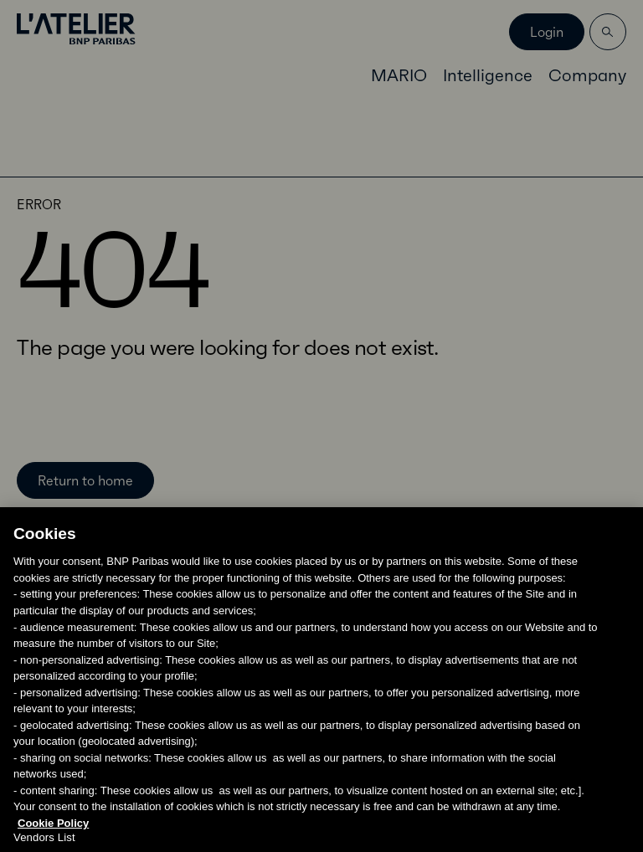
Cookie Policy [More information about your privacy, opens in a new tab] (53, 832)
